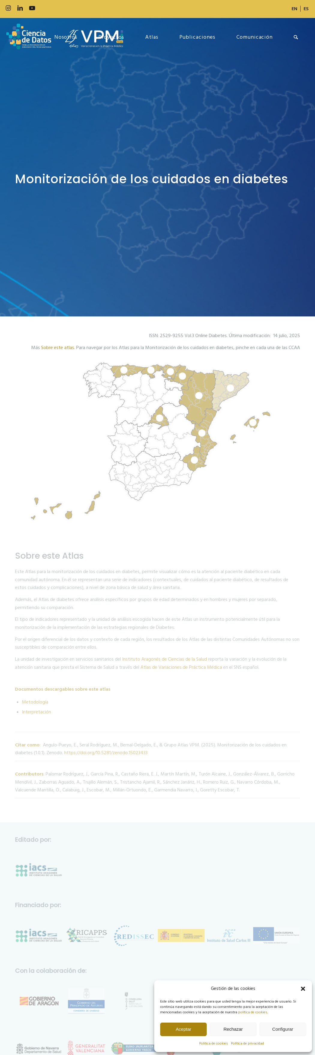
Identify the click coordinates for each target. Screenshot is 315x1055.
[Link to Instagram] (8, 8)
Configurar (282, 1029)
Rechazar (233, 1029)
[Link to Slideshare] (56, 8)
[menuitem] (295, 9)
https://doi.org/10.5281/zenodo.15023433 (106, 752)
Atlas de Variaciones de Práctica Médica (181, 667)
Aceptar (183, 1029)
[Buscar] (296, 37)
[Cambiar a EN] (294, 9)
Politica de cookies (213, 1043)
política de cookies (252, 1012)
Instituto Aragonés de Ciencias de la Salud (164, 659)
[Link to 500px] (44, 8)
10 (159, 418)
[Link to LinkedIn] (20, 8)
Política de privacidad (247, 1043)
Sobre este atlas (57, 347)
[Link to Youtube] (32, 8)
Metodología (35, 702)
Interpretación (36, 712)
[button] (303, 989)
